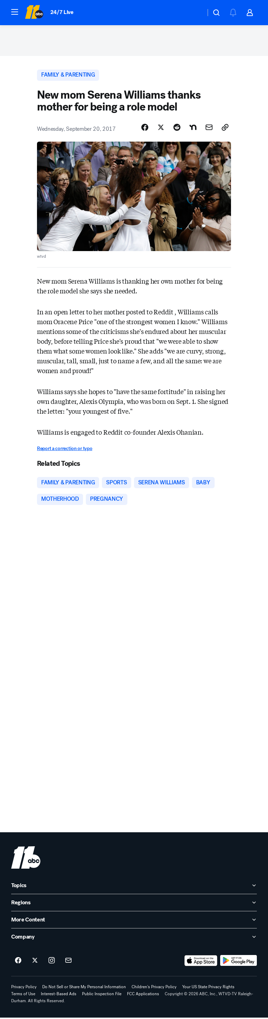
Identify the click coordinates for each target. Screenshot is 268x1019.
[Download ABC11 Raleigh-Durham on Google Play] (238, 962)
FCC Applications (143, 995)
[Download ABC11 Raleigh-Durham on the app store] (201, 962)
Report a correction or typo (64, 449)
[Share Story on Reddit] (177, 128)
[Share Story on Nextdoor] (193, 128)
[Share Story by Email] (209, 128)
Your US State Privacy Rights (208, 988)
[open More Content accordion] (134, 921)
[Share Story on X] (161, 128)
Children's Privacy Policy (154, 988)
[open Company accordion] (134, 938)
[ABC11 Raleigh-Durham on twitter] (35, 962)
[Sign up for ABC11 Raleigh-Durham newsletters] (68, 962)
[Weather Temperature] (195, 13)
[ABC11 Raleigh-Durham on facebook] (18, 962)
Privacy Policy (24, 988)
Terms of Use (23, 995)
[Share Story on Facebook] (145, 128)
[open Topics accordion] (134, 887)
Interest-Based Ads (58, 995)
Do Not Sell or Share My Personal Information (84, 988)
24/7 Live (62, 12)
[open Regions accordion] (134, 904)
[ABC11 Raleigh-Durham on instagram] (52, 962)
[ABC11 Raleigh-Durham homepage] (34, 12)
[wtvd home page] (25, 859)
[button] (14, 12)
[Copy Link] (225, 128)
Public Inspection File (101, 995)
